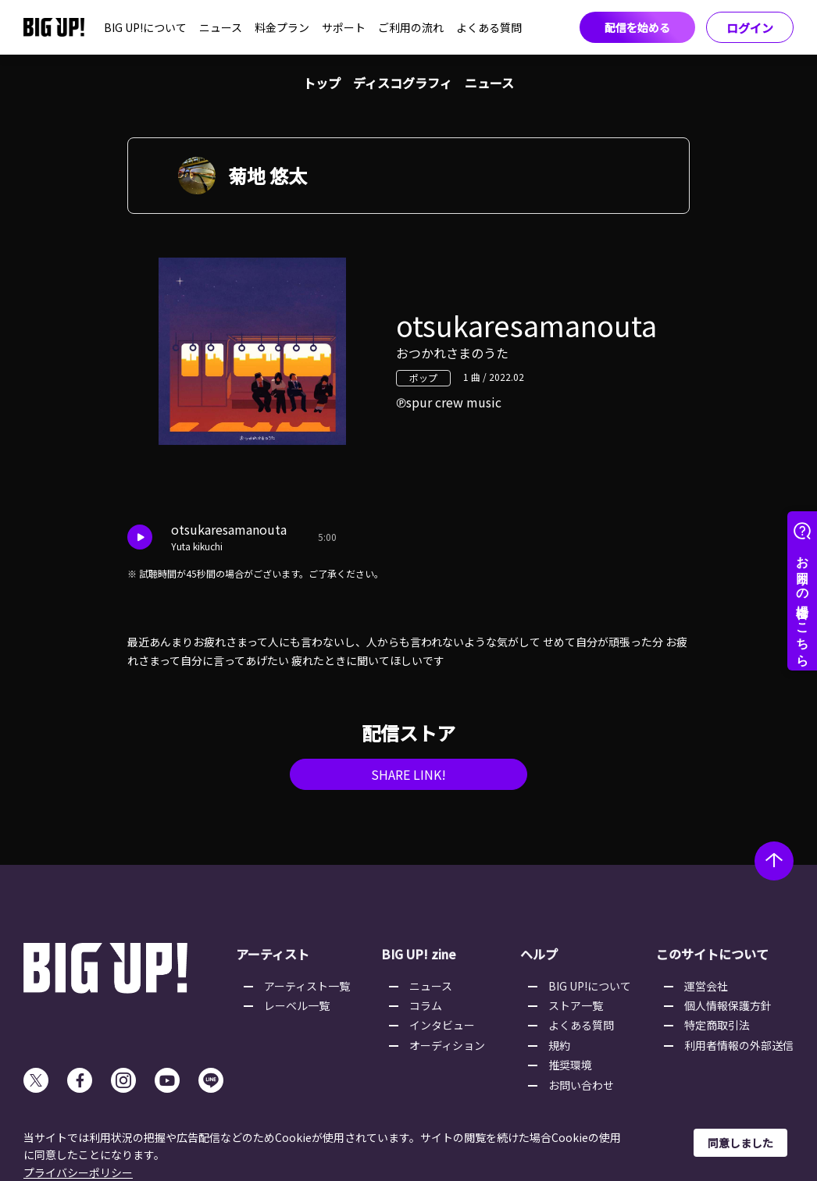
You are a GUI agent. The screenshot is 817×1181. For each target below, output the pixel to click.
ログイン (749, 28)
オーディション (447, 1045)
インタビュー (442, 1025)
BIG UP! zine (418, 954)
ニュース (220, 27)
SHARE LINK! (408, 774)
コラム (425, 1005)
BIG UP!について (145, 27)
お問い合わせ (581, 1085)
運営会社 (706, 986)
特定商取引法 (717, 1025)
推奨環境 (570, 1065)
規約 (559, 1045)
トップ (322, 82)
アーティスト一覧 (307, 986)
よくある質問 (489, 27)
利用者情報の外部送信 (739, 1045)
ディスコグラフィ (402, 82)
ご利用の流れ (411, 27)
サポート (344, 27)
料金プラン (282, 27)
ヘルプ (539, 954)
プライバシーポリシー (78, 1172)
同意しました (740, 1143)
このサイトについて (712, 954)
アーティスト (272, 954)
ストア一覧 (575, 1005)
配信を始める (637, 27)
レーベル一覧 (297, 1005)
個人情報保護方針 (728, 1005)
